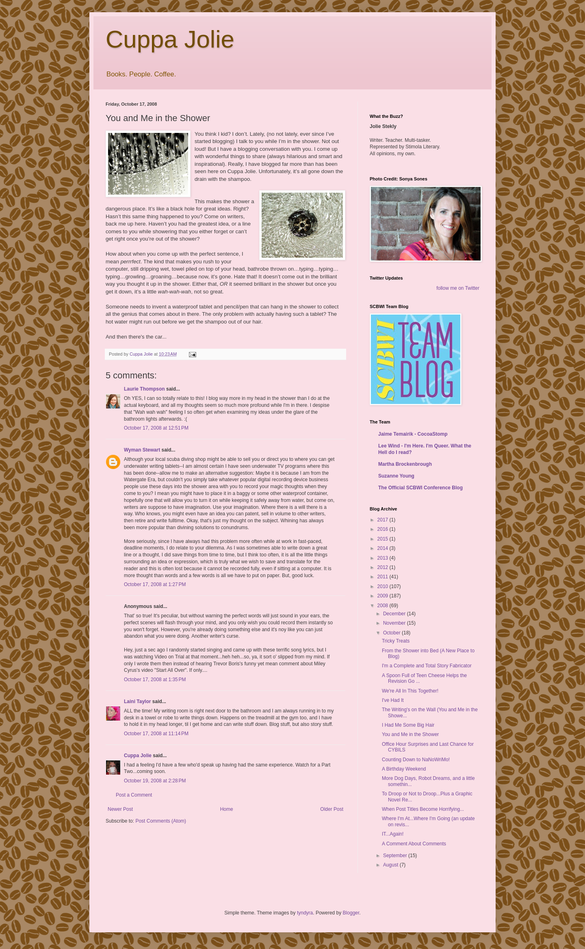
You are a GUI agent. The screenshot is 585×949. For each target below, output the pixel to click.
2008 (383, 605)
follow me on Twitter (457, 288)
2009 (383, 596)
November (395, 623)
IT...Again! (392, 834)
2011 (383, 577)
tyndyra (305, 913)
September (395, 855)
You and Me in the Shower (410, 734)
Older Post (331, 809)
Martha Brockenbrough (405, 464)
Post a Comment (134, 795)
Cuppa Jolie (170, 39)
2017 (383, 520)
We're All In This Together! (410, 691)
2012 (383, 567)
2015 (383, 539)
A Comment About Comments (414, 844)
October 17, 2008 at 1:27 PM (155, 584)
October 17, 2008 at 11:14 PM (156, 733)
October (392, 633)
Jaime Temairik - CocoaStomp (413, 434)
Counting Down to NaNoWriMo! (416, 759)
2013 (383, 558)
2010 (383, 586)
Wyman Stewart (142, 450)
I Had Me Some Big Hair (408, 725)
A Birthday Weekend (404, 769)
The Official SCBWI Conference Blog (420, 488)
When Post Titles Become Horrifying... (423, 809)
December (395, 614)
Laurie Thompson (144, 389)
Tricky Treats (396, 641)
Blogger (351, 913)
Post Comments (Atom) (160, 821)
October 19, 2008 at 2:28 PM (155, 781)
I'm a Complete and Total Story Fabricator (427, 666)
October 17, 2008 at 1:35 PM (155, 679)
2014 (383, 548)
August (391, 865)
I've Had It (393, 700)
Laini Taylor (137, 701)
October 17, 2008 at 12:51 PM (156, 428)
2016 (383, 529)
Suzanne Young (396, 476)
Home (226, 809)
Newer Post (120, 809)
